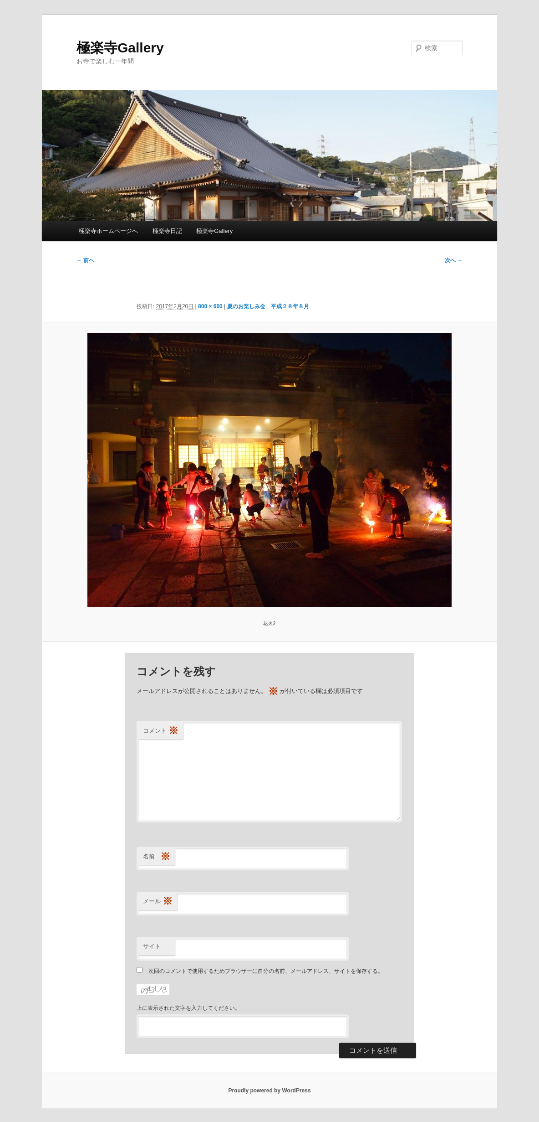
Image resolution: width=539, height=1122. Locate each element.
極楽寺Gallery (120, 47)
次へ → (454, 260)
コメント (160, 731)
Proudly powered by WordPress (269, 1090)
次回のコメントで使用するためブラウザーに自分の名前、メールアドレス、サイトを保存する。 (265, 971)
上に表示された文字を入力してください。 (188, 1008)
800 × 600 (210, 306)
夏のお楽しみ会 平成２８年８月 (268, 306)
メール (158, 901)
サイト (152, 946)
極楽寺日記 (167, 231)
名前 (156, 856)
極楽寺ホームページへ (108, 231)
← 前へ (85, 260)
